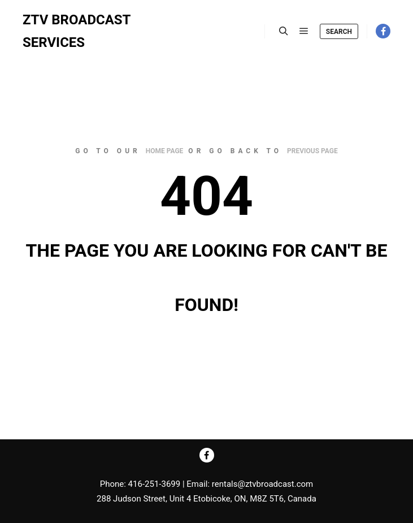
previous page (312, 151)
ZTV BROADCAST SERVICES (77, 31)
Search (339, 32)
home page (165, 151)
